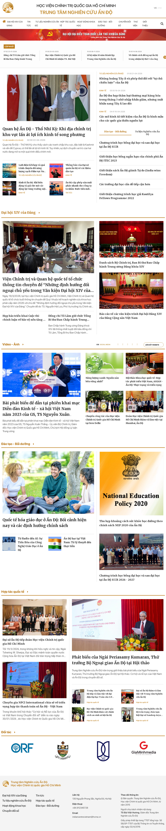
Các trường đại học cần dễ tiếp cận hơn (124, 184)
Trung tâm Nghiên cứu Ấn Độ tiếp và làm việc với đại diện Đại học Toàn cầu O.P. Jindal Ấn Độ (100, 694)
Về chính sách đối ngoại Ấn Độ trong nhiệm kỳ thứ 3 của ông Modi (143, 59)
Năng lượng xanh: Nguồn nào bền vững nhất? (102, 379)
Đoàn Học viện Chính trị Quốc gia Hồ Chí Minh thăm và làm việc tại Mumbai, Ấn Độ (144, 420)
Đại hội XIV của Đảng (14, 795)
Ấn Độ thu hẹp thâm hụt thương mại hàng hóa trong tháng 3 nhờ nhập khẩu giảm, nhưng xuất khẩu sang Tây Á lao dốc (131, 99)
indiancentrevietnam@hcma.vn (86, 817)
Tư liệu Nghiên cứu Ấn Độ (13, 140)
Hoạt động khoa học (14, 805)
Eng (160, 8)
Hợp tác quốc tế (93, 702)
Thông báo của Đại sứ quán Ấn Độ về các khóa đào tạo (78, 168)
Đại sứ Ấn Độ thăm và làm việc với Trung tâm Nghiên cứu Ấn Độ (149, 693)
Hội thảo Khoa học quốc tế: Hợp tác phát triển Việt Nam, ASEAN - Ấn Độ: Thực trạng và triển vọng (144, 381)
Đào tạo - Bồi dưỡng (47, 805)
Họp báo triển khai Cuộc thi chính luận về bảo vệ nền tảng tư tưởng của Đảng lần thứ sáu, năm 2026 (24, 318)
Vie (155, 8)
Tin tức (69, 193)
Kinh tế (69, 175)
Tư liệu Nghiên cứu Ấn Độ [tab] (147, 133)
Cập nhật (9, 46)
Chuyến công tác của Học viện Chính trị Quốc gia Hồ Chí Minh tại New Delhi (103, 420)
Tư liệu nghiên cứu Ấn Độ (16, 800)
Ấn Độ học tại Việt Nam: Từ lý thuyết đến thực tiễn (77, 542)
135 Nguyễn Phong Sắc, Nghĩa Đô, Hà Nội (91, 798)
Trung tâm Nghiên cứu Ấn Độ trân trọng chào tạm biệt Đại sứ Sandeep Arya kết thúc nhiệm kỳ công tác (149, 712)
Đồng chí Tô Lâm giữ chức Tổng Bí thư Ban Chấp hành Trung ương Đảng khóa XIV (19, 59)
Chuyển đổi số (10, 810)
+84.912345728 (80, 807)
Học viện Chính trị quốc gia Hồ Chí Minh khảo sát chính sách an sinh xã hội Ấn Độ (100, 712)
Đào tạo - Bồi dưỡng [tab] (115, 131)
